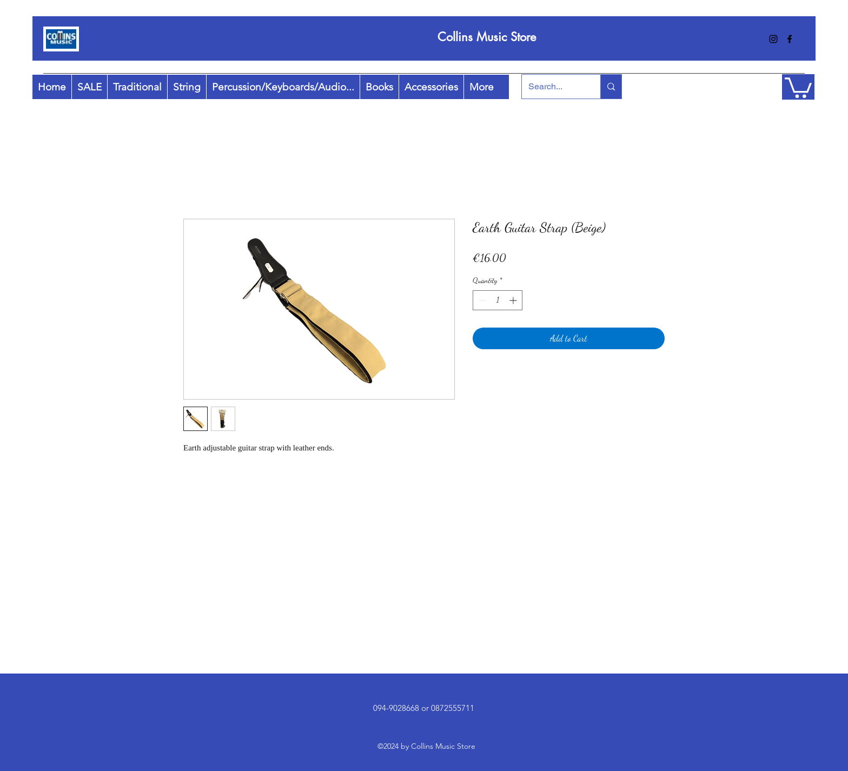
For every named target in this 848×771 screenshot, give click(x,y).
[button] (798, 86)
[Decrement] (481, 300)
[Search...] (553, 87)
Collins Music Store (487, 36)
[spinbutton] (497, 300)
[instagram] (773, 39)
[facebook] (789, 39)
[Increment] (514, 300)
